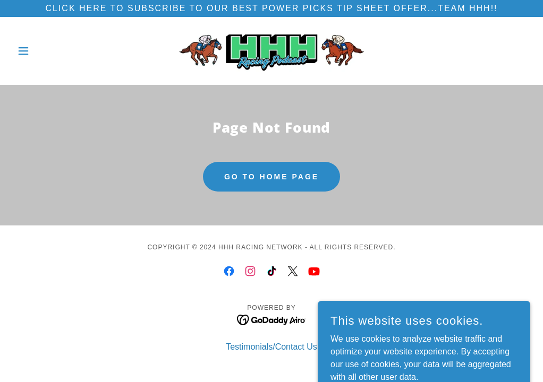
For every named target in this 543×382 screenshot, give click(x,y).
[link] (271, 51)
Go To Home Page (271, 176)
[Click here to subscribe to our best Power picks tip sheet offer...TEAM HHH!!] (271, 8)
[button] (51, 51)
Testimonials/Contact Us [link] (271, 346)
